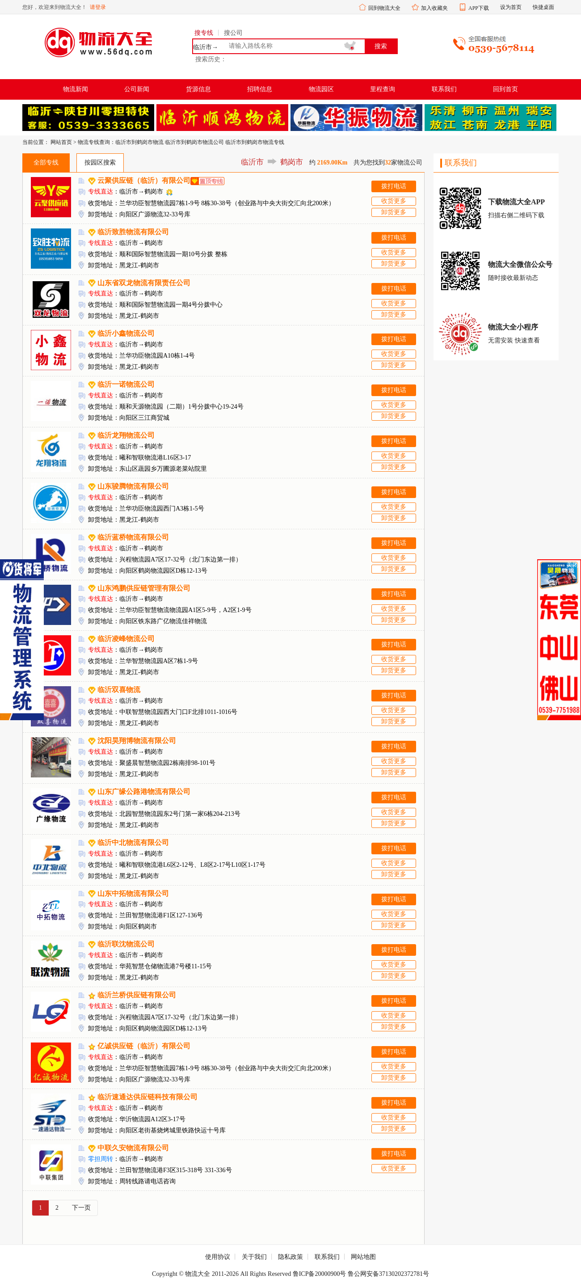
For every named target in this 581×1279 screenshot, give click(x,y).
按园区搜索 (100, 162)
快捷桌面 (543, 7)
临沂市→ (205, 47)
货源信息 (198, 89)
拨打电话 (393, 186)
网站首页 (61, 142)
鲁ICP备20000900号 (319, 1274)
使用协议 (217, 1257)
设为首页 (511, 7)
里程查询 (382, 89)
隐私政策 (290, 1257)
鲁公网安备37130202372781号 (388, 1274)
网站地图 (363, 1257)
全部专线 (46, 162)
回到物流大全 (384, 8)
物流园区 (321, 89)
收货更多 (393, 201)
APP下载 (478, 8)
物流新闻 (75, 89)
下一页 (81, 1207)
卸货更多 (393, 212)
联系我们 (444, 89)
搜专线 (203, 33)
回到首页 (505, 89)
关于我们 (254, 1257)
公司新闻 (136, 89)
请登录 (98, 7)
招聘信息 (259, 89)
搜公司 (233, 33)
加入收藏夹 (434, 8)
